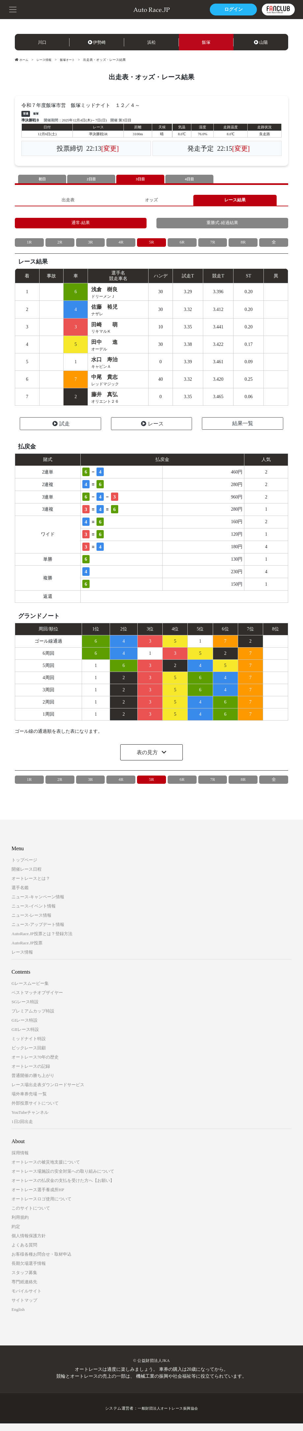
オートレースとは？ (31, 885)
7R (212, 245)
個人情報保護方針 (29, 1243)
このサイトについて (31, 1215)
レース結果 (234, 200)
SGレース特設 (25, 1009)
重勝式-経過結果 (222, 225)
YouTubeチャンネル (30, 1119)
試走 (61, 431)
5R (151, 245)
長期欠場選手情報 (29, 1270)
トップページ (24, 867)
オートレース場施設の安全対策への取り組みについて (63, 1178)
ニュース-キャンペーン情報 (38, 904)
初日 (42, 179)
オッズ (151, 200)
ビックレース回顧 (29, 1055)
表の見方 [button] (148, 759)
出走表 (68, 200)
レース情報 (46, 60)
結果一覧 (242, 431)
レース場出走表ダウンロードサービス (48, 1092)
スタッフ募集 (24, 1280)
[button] (13, 9)
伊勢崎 (97, 42)
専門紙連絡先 (24, 1289)
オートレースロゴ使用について (41, 1206)
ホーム (22, 60)
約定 (16, 1234)
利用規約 (20, 1224)
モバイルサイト (26, 1298)
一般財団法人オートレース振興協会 (168, 1416)
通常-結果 (81, 225)
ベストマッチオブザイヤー (37, 1000)
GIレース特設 (25, 1027)
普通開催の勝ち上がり (33, 1083)
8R (243, 245)
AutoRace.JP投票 (27, 950)
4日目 (189, 179)
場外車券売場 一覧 (29, 1101)
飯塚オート (71, 60)
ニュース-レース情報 (31, 922)
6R (182, 245)
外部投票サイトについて (35, 1110)
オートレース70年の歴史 (35, 1064)
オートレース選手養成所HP (38, 1197)
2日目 (91, 179)
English (18, 1317)
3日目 (140, 179)
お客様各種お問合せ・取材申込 (41, 1261)
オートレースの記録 (31, 1073)
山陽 (261, 42)
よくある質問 (24, 1252)
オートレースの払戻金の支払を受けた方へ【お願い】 (63, 1188)
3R (90, 245)
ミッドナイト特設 (29, 1046)
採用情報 (20, 1160)
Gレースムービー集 (30, 990)
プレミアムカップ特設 (33, 1018)
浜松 (151, 42)
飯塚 (206, 42)
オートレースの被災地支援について (46, 1169)
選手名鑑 (20, 895)
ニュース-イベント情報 (34, 913)
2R (60, 245)
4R (121, 245)
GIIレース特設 (25, 1037)
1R (29, 245)
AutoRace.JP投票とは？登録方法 (42, 941)
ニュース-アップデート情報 (38, 932)
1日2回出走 (22, 1129)
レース (152, 431)
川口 (42, 42)
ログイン (232, 9)
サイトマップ (24, 1307)
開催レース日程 (26, 876)
